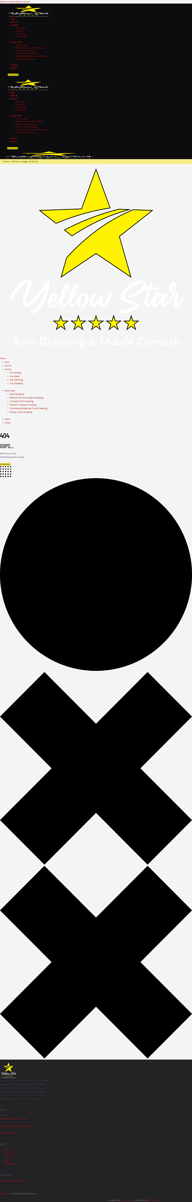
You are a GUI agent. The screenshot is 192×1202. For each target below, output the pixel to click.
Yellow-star (5, 1193)
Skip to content (8, 1)
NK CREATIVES (126, 1200)
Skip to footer (23, 1)
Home (6, 161)
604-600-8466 (8, 1133)
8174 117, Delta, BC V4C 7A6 (13, 1118)
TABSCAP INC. (155, 1200)
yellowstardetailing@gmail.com (16, 1126)
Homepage (5, 464)
